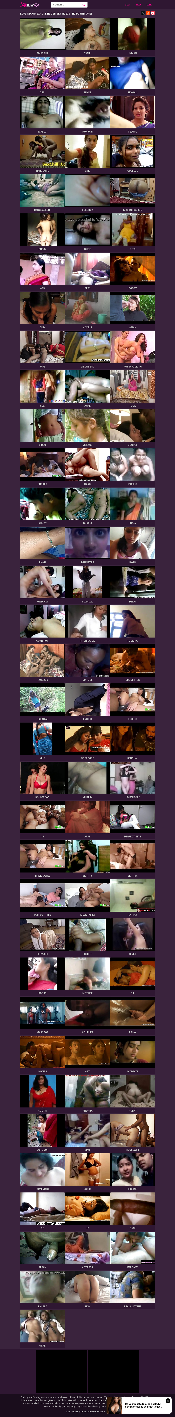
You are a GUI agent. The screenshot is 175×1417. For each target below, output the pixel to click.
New (138, 4)
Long (149, 4)
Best (127, 4)
